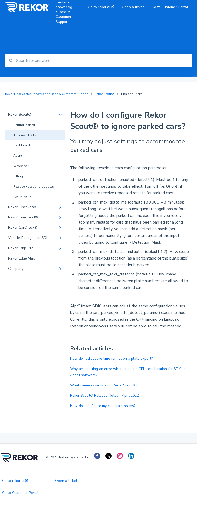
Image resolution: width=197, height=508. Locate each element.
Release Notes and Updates (33, 186)
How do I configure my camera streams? (102, 405)
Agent (17, 156)
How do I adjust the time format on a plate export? (111, 358)
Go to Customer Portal (20, 493)
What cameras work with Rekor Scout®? (103, 385)
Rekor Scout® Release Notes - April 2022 (104, 395)
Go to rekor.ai (15, 481)
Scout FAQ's (22, 197)
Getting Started (24, 125)
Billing (18, 176)
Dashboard (21, 145)
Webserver (20, 166)
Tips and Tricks (25, 135)
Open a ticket (66, 481)
